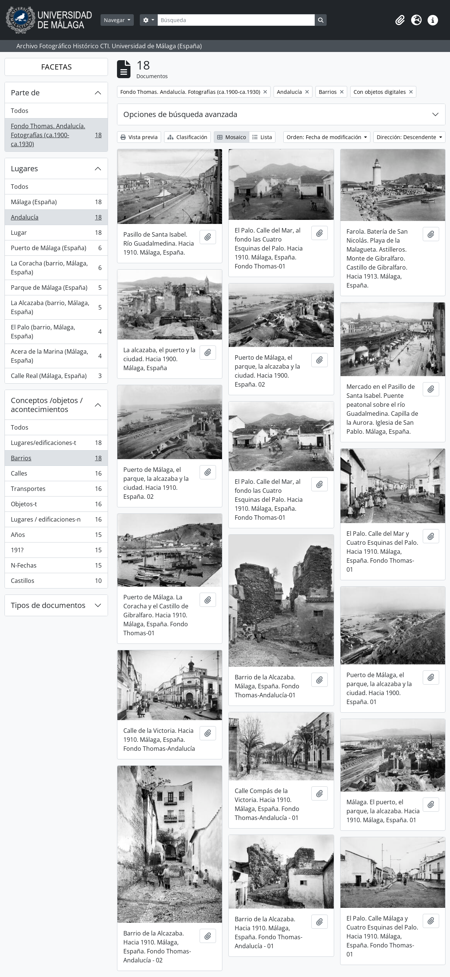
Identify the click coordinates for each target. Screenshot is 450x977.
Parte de (25, 92)
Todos (19, 111)
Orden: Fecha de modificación (325, 137)
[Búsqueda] (236, 20)
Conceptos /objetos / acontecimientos (47, 404)
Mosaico (231, 137)
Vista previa (139, 137)
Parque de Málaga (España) (56, 289)
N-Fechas (56, 567)
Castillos (56, 582)
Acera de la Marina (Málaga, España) (56, 356)
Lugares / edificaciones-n (56, 521)
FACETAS (56, 67)
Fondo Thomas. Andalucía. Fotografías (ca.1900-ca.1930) (56, 135)
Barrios (56, 460)
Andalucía (56, 219)
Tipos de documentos (48, 605)
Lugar (56, 234)
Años (56, 536)
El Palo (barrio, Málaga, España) (56, 331)
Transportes (56, 490)
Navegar (115, 20)
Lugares (24, 168)
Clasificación (187, 137)
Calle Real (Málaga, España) (56, 377)
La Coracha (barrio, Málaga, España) (56, 267)
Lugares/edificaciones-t (56, 444)
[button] (400, 20)
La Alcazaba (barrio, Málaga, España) (56, 307)
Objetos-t (56, 506)
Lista (262, 137)
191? (56, 552)
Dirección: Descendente (407, 137)
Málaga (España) (56, 203)
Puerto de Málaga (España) (56, 249)
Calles (56, 475)
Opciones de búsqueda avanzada (180, 114)
